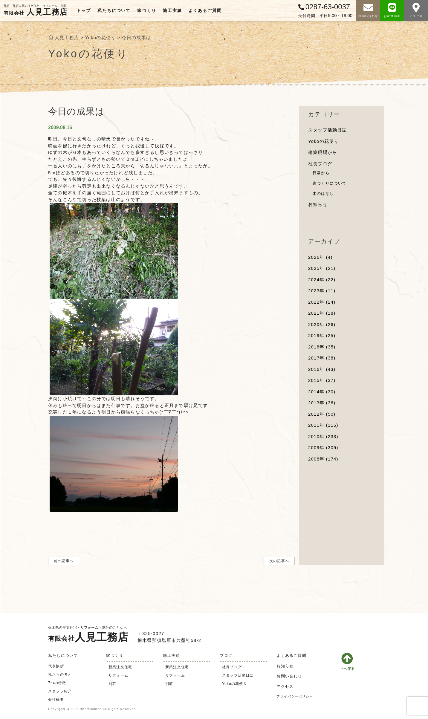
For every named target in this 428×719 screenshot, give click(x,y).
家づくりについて (330, 183)
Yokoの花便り (323, 141)
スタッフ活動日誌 (327, 129)
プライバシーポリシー (294, 696)
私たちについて (114, 10)
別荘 (112, 684)
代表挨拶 (56, 666)
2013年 (321, 402)
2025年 (321, 268)
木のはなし (323, 193)
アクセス (285, 686)
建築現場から (322, 152)
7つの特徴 (57, 683)
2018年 (321, 346)
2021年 (321, 313)
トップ (84, 10)
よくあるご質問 (205, 10)
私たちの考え (60, 674)
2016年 (321, 369)
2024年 (321, 279)
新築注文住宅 (120, 667)
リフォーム (118, 675)
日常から (321, 173)
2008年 (323, 458)
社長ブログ (320, 163)
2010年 (323, 436)
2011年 (323, 425)
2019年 (321, 335)
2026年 (320, 257)
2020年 (321, 324)
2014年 (321, 391)
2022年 (321, 302)
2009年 (323, 447)
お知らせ (318, 204)
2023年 (321, 290)
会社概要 (56, 699)
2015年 (321, 380)
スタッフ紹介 (60, 691)
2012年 (321, 414)
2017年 (321, 357)
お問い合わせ (289, 676)
